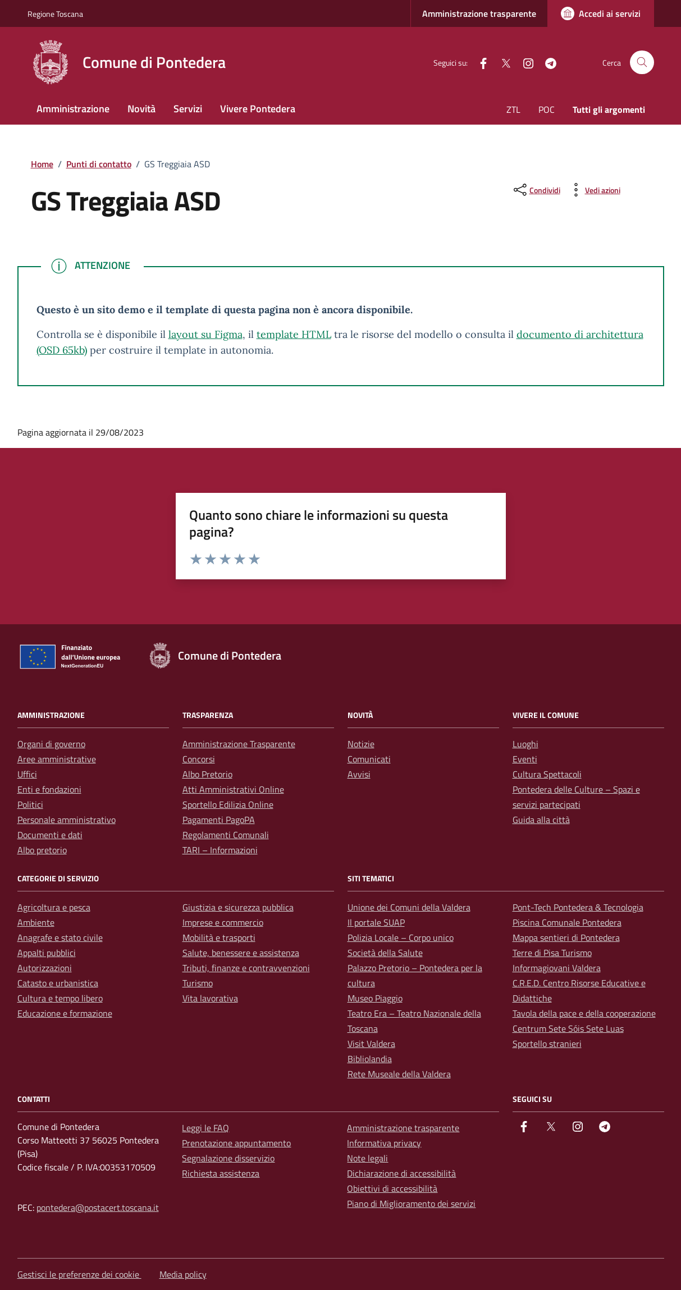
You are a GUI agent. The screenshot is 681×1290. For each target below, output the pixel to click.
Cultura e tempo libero (60, 998)
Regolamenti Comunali (225, 834)
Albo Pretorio (207, 774)
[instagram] (524, 62)
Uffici (27, 774)
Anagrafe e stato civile (60, 937)
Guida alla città (541, 819)
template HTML (294, 334)
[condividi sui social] (536, 190)
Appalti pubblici (46, 952)
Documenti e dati (50, 834)
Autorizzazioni (44, 968)
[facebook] (479, 62)
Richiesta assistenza (220, 1173)
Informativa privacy (384, 1143)
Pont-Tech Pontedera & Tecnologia (578, 907)
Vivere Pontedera (257, 108)
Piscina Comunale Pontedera (567, 922)
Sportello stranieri (547, 1043)
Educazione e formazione (64, 1013)
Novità (141, 108)
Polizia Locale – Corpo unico (401, 937)
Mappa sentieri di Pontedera (566, 937)
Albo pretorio (42, 850)
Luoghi (525, 744)
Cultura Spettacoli (547, 774)
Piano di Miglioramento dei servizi (411, 1203)
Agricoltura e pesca (53, 907)
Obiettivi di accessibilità (392, 1188)
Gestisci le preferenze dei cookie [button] (79, 1274)
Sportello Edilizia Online (227, 804)
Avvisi (359, 774)
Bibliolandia (370, 1058)
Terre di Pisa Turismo (552, 952)
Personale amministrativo (66, 819)
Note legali (367, 1158)
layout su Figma (205, 334)
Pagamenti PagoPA (218, 819)
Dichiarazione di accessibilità (401, 1173)
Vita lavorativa (210, 998)
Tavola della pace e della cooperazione (584, 1013)
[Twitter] (501, 62)
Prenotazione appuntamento (236, 1143)
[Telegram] (546, 62)
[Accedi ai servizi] (600, 13)
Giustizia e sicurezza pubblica (238, 907)
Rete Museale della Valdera (399, 1074)
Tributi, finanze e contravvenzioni (246, 968)
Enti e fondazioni (49, 789)
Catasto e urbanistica (57, 983)
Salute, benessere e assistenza (240, 952)
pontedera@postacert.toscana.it (97, 1207)
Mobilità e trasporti (218, 937)
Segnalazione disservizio (228, 1158)
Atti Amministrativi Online (233, 789)
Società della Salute (385, 952)
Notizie (361, 744)
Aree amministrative (56, 759)
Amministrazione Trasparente (238, 744)
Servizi (187, 108)
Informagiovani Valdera (557, 968)
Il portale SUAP (376, 922)
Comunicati (369, 759)
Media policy (183, 1274)
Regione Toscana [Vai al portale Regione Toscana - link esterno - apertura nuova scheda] (55, 14)
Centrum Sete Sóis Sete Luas (568, 1028)
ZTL (513, 109)
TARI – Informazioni (220, 850)
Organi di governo (51, 744)
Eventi (525, 759)
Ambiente (35, 922)
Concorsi (198, 759)
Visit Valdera (371, 1043)
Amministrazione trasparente (479, 13)
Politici (30, 804)
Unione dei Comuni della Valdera (409, 907)
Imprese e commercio (222, 922)
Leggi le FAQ (205, 1128)
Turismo (197, 983)
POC (546, 109)
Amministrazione (72, 108)
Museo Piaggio (375, 998)
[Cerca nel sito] (642, 63)
